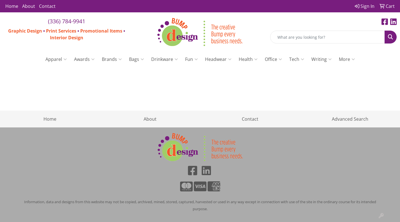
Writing (321, 59)
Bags (136, 59)
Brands (112, 59)
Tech (296, 59)
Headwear (218, 59)
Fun (191, 59)
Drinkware (164, 59)
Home (11, 6)
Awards (84, 59)
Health (248, 59)
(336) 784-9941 (66, 21)
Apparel (56, 59)
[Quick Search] (327, 37)
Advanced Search (350, 119)
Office (273, 59)
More (347, 59)
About (28, 6)
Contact (47, 6)
